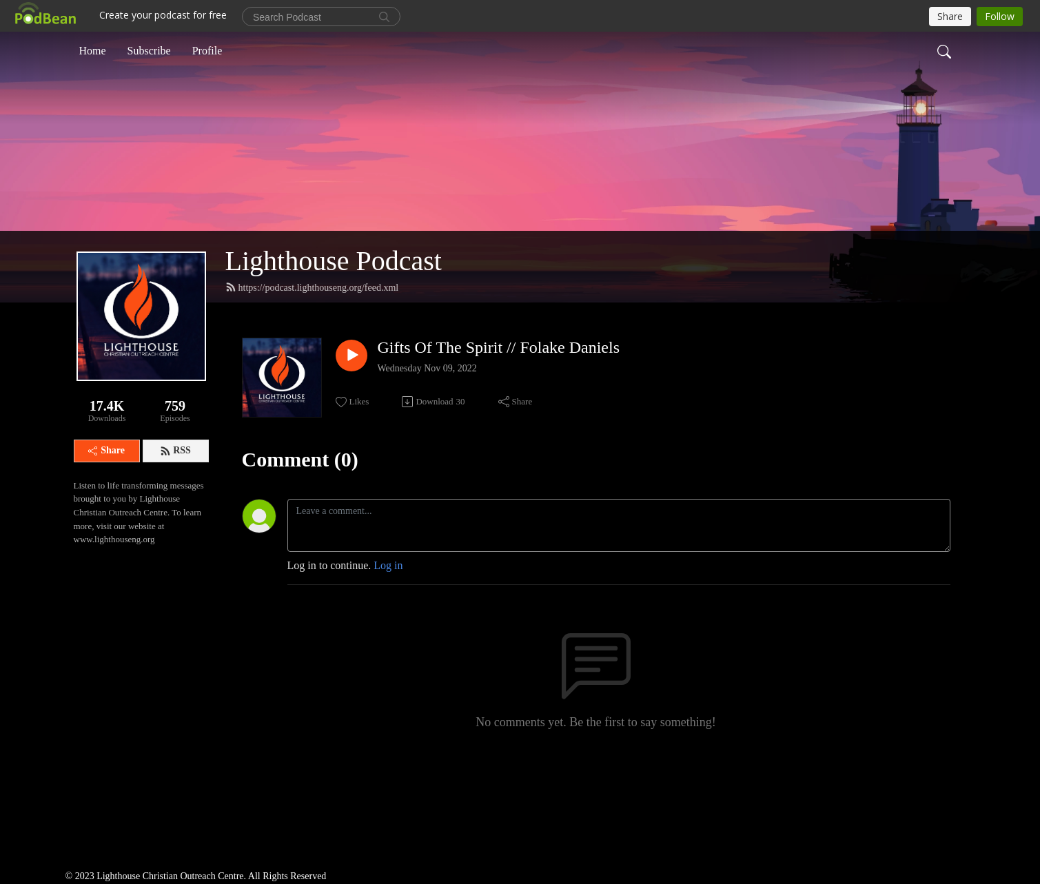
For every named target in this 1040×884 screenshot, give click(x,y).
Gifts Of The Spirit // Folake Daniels (499, 347)
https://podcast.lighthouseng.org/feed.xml (312, 287)
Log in (388, 565)
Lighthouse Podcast (333, 260)
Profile (207, 50)
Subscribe (149, 50)
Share (106, 450)
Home (92, 50)
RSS (175, 450)
